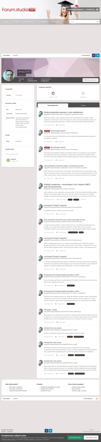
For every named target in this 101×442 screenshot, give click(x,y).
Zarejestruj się (90, 9)
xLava (63, 133)
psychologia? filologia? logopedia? (55, 205)
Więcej (55, 21)
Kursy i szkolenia (69, 189)
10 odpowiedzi (61, 232)
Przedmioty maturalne (80, 167)
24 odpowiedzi (60, 285)
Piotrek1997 (65, 311)
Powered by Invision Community (91, 431)
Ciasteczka (10, 431)
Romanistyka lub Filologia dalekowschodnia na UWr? (61, 275)
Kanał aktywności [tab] (53, 105)
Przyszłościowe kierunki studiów (18, 390)
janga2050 (47, 114)
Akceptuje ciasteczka (75, 437)
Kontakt (3, 431)
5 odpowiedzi (60, 141)
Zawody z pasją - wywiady (79, 390)
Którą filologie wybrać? (58, 131)
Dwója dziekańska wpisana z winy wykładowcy (63, 112)
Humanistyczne (77, 207)
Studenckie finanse (45, 390)
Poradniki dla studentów (47, 389)
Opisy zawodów (76, 389)
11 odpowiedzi (61, 214)
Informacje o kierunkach (15, 389)
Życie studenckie (77, 221)
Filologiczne (74, 133)
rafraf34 (64, 221)
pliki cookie (24, 437)
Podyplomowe (44, 21)
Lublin (75, 330)
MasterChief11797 (67, 276)
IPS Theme (4, 430)
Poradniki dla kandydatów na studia (50, 387)
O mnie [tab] (83, 105)
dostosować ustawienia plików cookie (11, 439)
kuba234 (13, 159)
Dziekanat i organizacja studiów (74, 114)
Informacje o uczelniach (15, 387)
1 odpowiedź (60, 125)
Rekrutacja (78, 311)
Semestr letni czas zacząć (52, 328)
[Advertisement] (50, 38)
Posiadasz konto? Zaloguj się (76, 9)
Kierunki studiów (29, 21)
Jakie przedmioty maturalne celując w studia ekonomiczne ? (64, 166)
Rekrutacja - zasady (50, 310)
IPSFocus (11, 430)
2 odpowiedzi (60, 178)
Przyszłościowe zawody (78, 387)
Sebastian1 (65, 167)
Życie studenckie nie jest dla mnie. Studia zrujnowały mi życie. (64, 220)
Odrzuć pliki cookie (92, 437)
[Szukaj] (75, 21)
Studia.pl (16, 21)
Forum (7, 21)
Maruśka (64, 207)
